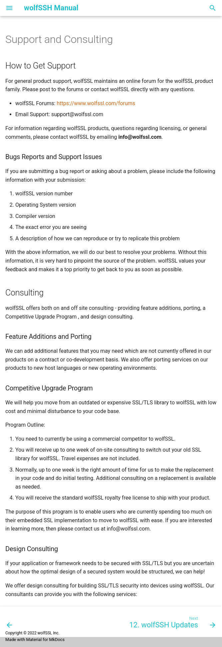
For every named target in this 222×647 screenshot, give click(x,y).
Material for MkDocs (45, 639)
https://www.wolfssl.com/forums (96, 103)
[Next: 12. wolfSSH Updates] (171, 622)
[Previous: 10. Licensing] (9, 622)
